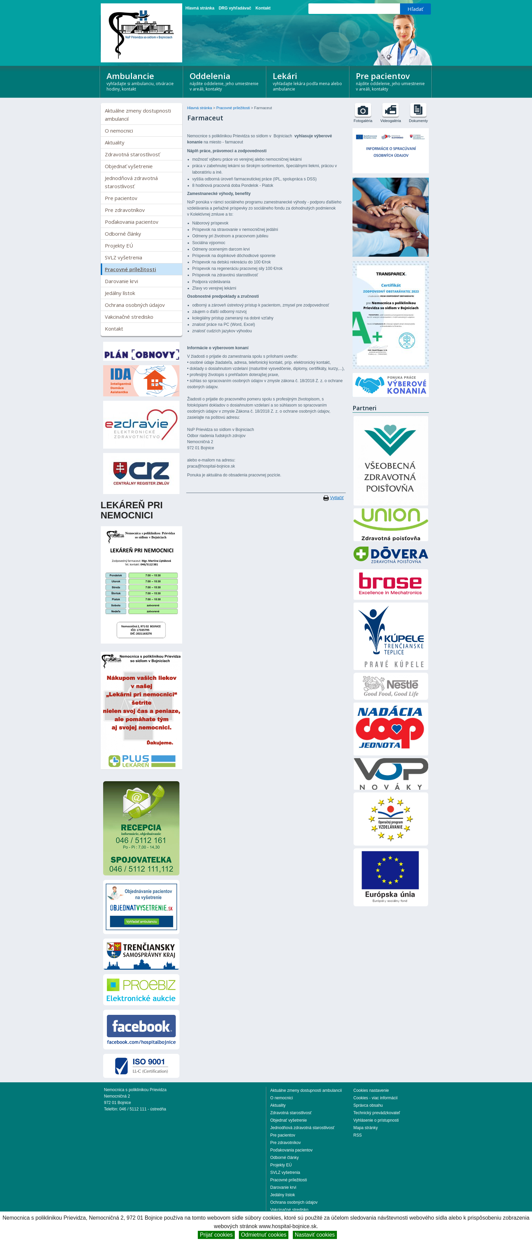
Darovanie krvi (121, 281)
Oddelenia (225, 81)
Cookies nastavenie (371, 1090)
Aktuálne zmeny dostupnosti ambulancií (138, 114)
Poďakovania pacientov (131, 221)
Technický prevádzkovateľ (377, 1112)
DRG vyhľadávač (234, 8)
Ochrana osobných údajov (135, 304)
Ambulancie (142, 81)
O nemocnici (119, 130)
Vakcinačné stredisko (129, 316)
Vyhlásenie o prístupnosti (376, 1120)
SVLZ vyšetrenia (123, 257)
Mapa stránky (366, 1127)
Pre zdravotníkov (125, 209)
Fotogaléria (363, 121)
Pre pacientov (391, 81)
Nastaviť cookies (315, 1235)
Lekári (308, 81)
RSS (358, 1135)
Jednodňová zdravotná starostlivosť (131, 182)
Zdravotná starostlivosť (132, 154)
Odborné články (123, 233)
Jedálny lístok (120, 293)
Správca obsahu (368, 1105)
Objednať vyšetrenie (129, 166)
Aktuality (115, 142)
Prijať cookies (216, 1235)
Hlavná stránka (200, 8)
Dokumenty (418, 121)
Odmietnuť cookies (263, 1235)
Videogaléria (390, 121)
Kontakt (263, 8)
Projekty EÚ (119, 245)
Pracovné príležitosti (130, 269)
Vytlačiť (337, 497)
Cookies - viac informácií (376, 1098)
